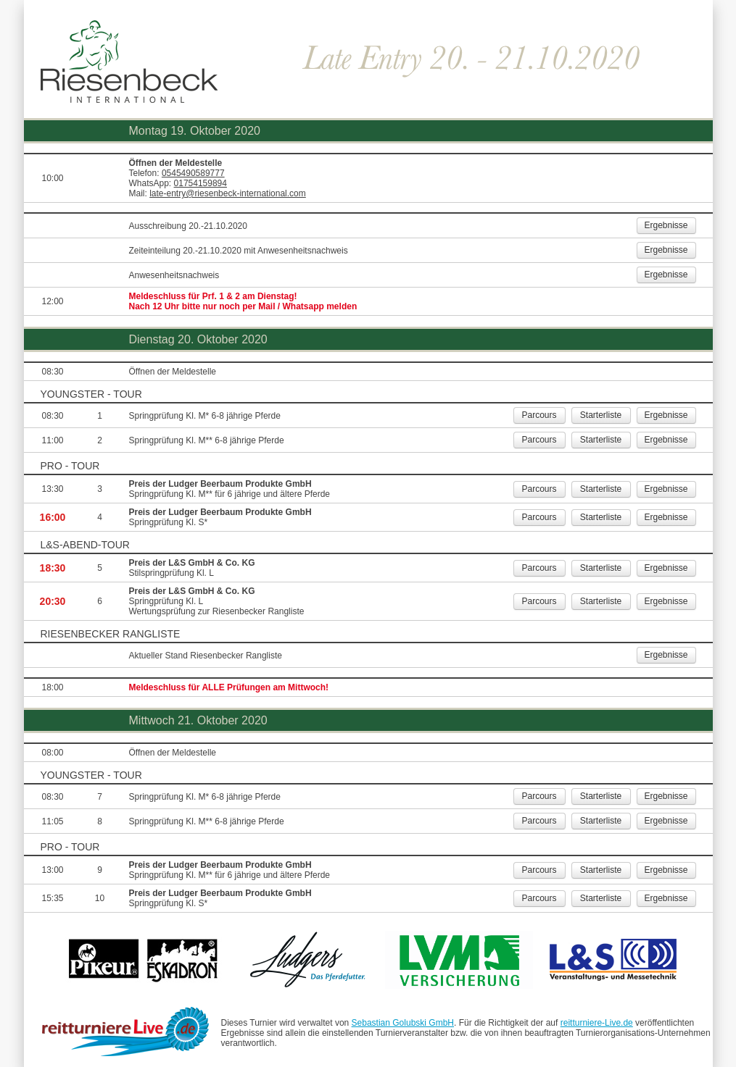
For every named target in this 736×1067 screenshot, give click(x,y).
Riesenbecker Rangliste (111, 634)
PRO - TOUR (70, 466)
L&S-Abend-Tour (85, 545)
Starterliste (600, 415)
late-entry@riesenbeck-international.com (227, 193)
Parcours (538, 415)
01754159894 (200, 183)
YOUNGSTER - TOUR (91, 394)
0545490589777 (193, 173)
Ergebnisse (665, 225)
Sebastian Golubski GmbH (403, 1023)
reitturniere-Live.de (597, 1023)
